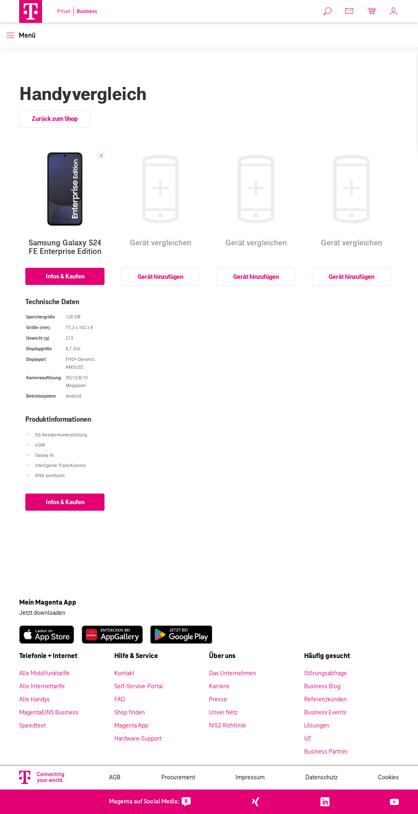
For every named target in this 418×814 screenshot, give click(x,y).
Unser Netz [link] (223, 712)
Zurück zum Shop (55, 118)
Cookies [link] (388, 777)
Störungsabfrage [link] (325, 673)
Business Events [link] (325, 712)
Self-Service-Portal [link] (138, 686)
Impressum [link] (250, 777)
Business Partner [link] (326, 752)
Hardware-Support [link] (138, 739)
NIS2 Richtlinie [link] (227, 726)
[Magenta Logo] (30, 11)
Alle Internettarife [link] (42, 686)
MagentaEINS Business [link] (48, 712)
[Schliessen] (101, 155)
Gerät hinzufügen (160, 276)
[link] (328, 11)
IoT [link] (307, 739)
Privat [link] (64, 11)
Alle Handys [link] (34, 699)
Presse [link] (218, 699)
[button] (30, 11)
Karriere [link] (219, 686)
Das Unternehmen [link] (232, 673)
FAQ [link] (119, 699)
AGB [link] (114, 777)
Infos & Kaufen (65, 276)
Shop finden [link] (129, 712)
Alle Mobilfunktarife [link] (44, 673)
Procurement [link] (178, 777)
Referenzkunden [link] (325, 699)
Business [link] (87, 11)
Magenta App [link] (131, 726)
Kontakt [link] (124, 673)
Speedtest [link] (32, 726)
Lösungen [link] (316, 726)
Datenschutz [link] (321, 777)
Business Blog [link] (322, 686)
